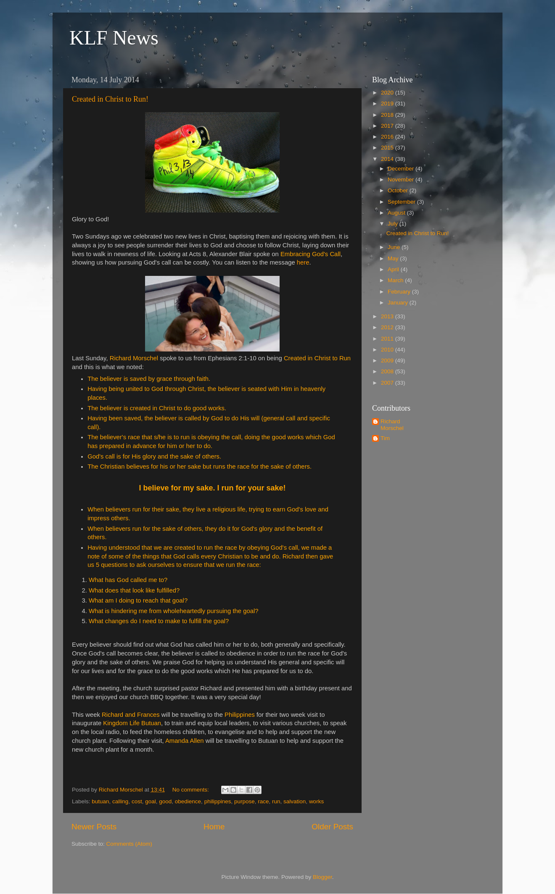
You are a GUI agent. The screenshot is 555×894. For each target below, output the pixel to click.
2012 (388, 327)
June (395, 247)
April (394, 269)
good (165, 801)
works (316, 801)
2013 (388, 316)
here (303, 262)
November (401, 179)
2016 (388, 137)
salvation (294, 801)
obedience (188, 801)
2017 (388, 126)
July (393, 223)
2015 (388, 147)
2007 (388, 383)
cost (137, 801)
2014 (388, 159)
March (396, 280)
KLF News (114, 37)
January (399, 302)
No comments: (191, 790)
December (401, 168)
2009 (388, 360)
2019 (388, 103)
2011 (388, 339)
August (397, 213)
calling (120, 801)
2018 (388, 115)
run (276, 801)
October (399, 190)
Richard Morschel (392, 424)
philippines (217, 801)
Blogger (322, 877)
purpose (244, 801)
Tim (385, 438)
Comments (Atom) (129, 844)
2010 (388, 349)
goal (150, 801)
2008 (388, 371)
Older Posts (332, 826)
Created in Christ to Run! (110, 99)
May (394, 258)
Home (214, 826)
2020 (388, 92)
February (400, 291)
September (402, 202)
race (263, 801)
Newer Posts (93, 826)
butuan (100, 801)
